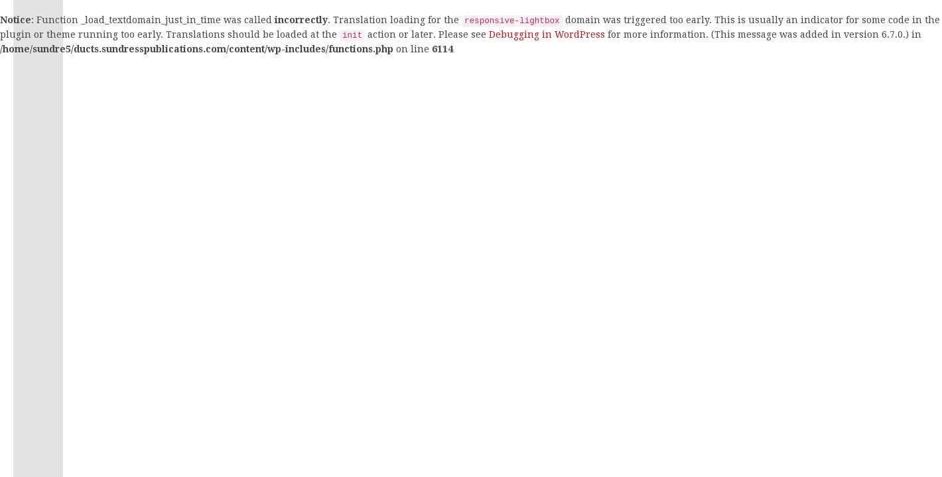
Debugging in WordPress (547, 34)
